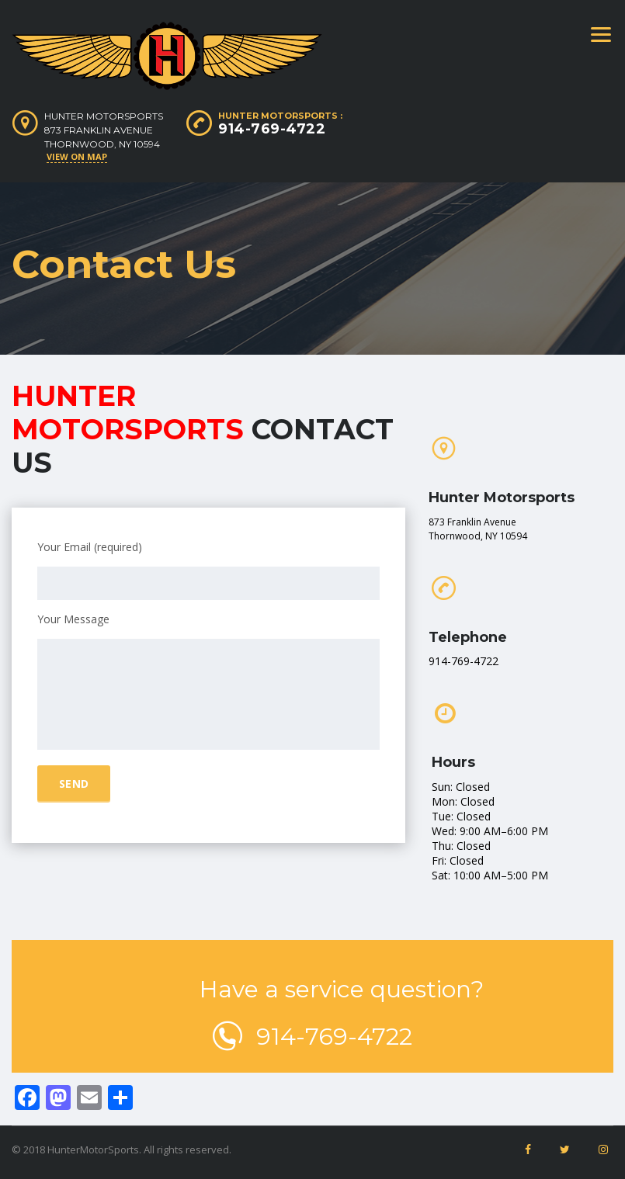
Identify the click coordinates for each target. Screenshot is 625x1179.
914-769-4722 (271, 128)
